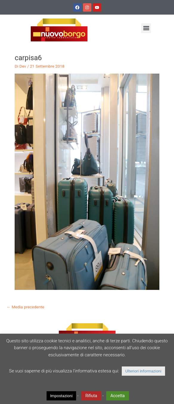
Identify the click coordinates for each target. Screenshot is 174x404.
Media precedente (25, 306)
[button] (146, 28)
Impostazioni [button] (61, 396)
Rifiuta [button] (91, 395)
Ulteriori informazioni (143, 371)
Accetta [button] (117, 395)
